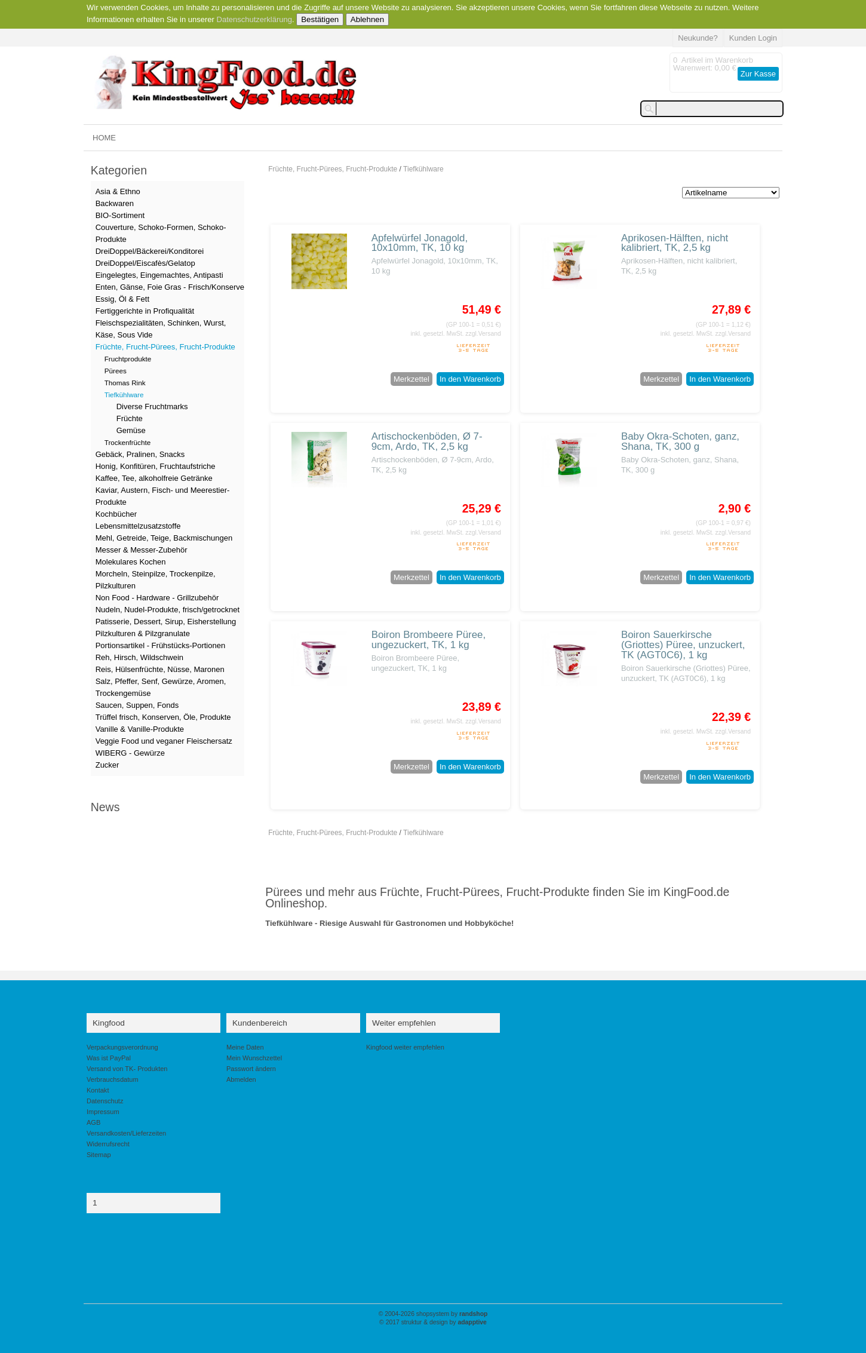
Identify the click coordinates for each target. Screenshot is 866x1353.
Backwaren (115, 203)
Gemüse (131, 430)
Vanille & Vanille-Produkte (140, 729)
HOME (104, 137)
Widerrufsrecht (108, 1144)
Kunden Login (753, 37)
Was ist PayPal (109, 1057)
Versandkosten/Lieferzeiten (126, 1133)
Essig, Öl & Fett (122, 298)
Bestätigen (320, 19)
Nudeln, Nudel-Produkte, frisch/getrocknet (167, 609)
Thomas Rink (125, 382)
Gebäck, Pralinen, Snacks (140, 454)
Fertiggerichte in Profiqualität (145, 310)
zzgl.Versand (483, 333)
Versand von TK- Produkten (127, 1068)
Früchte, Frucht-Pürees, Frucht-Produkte (332, 169)
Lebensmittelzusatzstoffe (138, 525)
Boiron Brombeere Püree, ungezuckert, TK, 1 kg (428, 640)
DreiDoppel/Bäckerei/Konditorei (150, 251)
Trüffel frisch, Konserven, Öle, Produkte (163, 717)
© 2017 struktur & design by (433, 1322)
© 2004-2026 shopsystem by (433, 1314)
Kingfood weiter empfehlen (405, 1047)
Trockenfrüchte (128, 442)
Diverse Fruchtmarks (152, 406)
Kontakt (98, 1090)
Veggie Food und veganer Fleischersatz (164, 741)
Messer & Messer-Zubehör (142, 549)
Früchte (129, 418)
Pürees (116, 371)
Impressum (103, 1111)
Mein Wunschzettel (254, 1057)
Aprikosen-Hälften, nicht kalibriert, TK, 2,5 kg (674, 243)
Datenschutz (105, 1101)
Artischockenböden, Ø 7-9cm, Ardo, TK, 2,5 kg (427, 441)
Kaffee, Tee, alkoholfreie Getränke (154, 478)
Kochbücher (116, 514)
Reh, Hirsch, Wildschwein (139, 657)
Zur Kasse (758, 73)
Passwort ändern (251, 1068)
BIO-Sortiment (120, 215)
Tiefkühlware (423, 169)
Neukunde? (698, 37)
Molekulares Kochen (131, 561)
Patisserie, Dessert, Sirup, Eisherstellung (166, 621)
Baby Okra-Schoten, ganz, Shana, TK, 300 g (680, 441)
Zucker (107, 764)
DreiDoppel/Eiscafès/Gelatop (145, 263)
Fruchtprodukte (128, 359)
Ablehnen (367, 19)
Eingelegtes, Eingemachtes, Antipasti (159, 275)
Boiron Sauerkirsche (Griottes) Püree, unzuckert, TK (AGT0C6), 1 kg (683, 645)
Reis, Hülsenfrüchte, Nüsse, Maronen (160, 669)
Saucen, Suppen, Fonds (137, 705)
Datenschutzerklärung (254, 19)
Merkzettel (411, 379)
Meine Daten (245, 1047)
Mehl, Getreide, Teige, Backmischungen (164, 537)
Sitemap (99, 1154)
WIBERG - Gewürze (130, 752)
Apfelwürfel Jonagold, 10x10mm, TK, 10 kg (419, 243)
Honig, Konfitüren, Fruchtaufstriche (156, 466)
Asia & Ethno (118, 191)
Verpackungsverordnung (122, 1047)
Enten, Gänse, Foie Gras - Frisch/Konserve (170, 287)
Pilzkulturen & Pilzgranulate (143, 633)
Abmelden (241, 1079)
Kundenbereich (259, 1022)
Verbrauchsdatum (113, 1079)
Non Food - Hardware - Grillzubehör (157, 597)
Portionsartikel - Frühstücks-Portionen (160, 645)
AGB (93, 1122)
